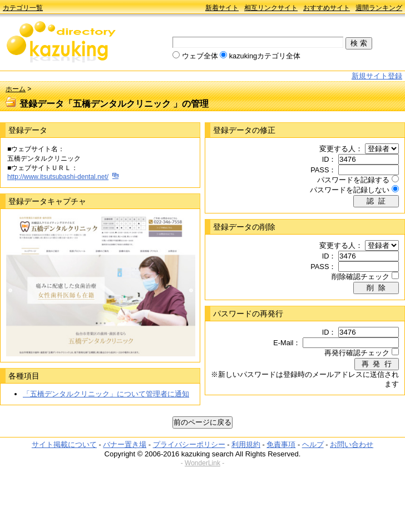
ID (325, 159)
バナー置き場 (124, 444)
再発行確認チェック (356, 353)
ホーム (16, 89)
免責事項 (280, 444)
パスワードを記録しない (349, 190)
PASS (319, 170)
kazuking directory (61, 43)
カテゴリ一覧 (23, 8)
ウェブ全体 (200, 56)
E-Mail (283, 343)
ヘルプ (313, 444)
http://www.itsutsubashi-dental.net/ (57, 177)
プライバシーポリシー (189, 444)
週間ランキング (378, 8)
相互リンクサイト (271, 8)
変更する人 (337, 149)
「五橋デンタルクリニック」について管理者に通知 (106, 394)
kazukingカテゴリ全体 (265, 56)
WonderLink (202, 463)
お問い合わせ (351, 444)
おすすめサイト (326, 8)
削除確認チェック (360, 276)
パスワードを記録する (353, 180)
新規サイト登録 (377, 76)
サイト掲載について (64, 444)
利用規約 (245, 444)
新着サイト (222, 8)
